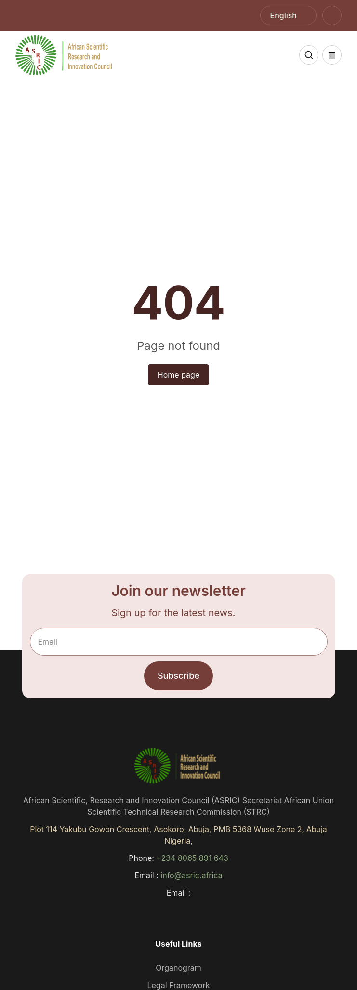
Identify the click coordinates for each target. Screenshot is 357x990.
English (283, 15)
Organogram (178, 968)
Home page (178, 375)
